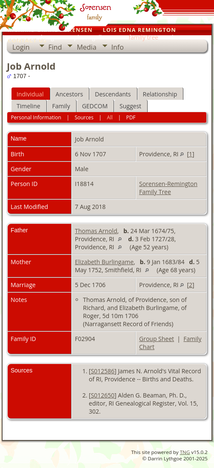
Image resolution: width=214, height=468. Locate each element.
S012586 (102, 371)
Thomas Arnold (96, 231)
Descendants (113, 94)
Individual (30, 94)
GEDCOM (95, 106)
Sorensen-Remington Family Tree (168, 188)
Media (86, 47)
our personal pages (33, 37)
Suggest (130, 106)
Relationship (160, 94)
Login (21, 47)
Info (117, 47)
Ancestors (69, 94)
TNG (185, 452)
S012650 (102, 395)
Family (61, 106)
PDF (130, 117)
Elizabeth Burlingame (104, 262)
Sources (83, 117)
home (180, 37)
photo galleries (94, 37)
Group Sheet (156, 339)
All (110, 117)
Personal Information (36, 117)
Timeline (28, 106)
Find (55, 47)
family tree (143, 37)
